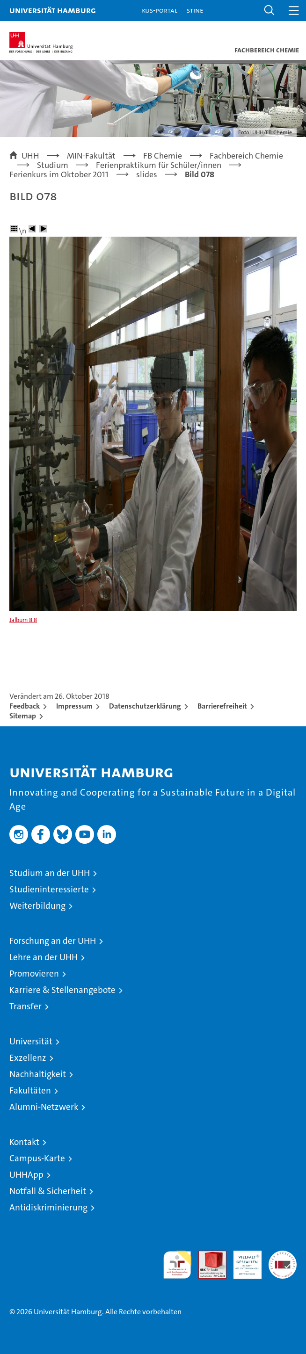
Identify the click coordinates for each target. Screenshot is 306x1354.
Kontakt (24, 1142)
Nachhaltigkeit (37, 1074)
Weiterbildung (37, 906)
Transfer (25, 1006)
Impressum (74, 706)
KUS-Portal (159, 10)
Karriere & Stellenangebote (62, 990)
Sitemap (22, 716)
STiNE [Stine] (195, 10)
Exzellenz (27, 1058)
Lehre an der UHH (43, 957)
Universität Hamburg (52, 10)
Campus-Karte (37, 1158)
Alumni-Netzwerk (43, 1107)
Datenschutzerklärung (145, 706)
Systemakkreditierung (283, 1255)
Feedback (24, 706)
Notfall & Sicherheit (47, 1191)
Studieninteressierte (49, 889)
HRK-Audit (242, 1260)
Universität (30, 1041)
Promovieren (34, 973)
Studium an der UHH (49, 873)
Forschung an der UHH (52, 941)
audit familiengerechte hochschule (177, 1265)
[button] (269, 10)
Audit (207, 1255)
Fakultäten (30, 1090)
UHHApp (26, 1174)
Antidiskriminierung (48, 1207)
